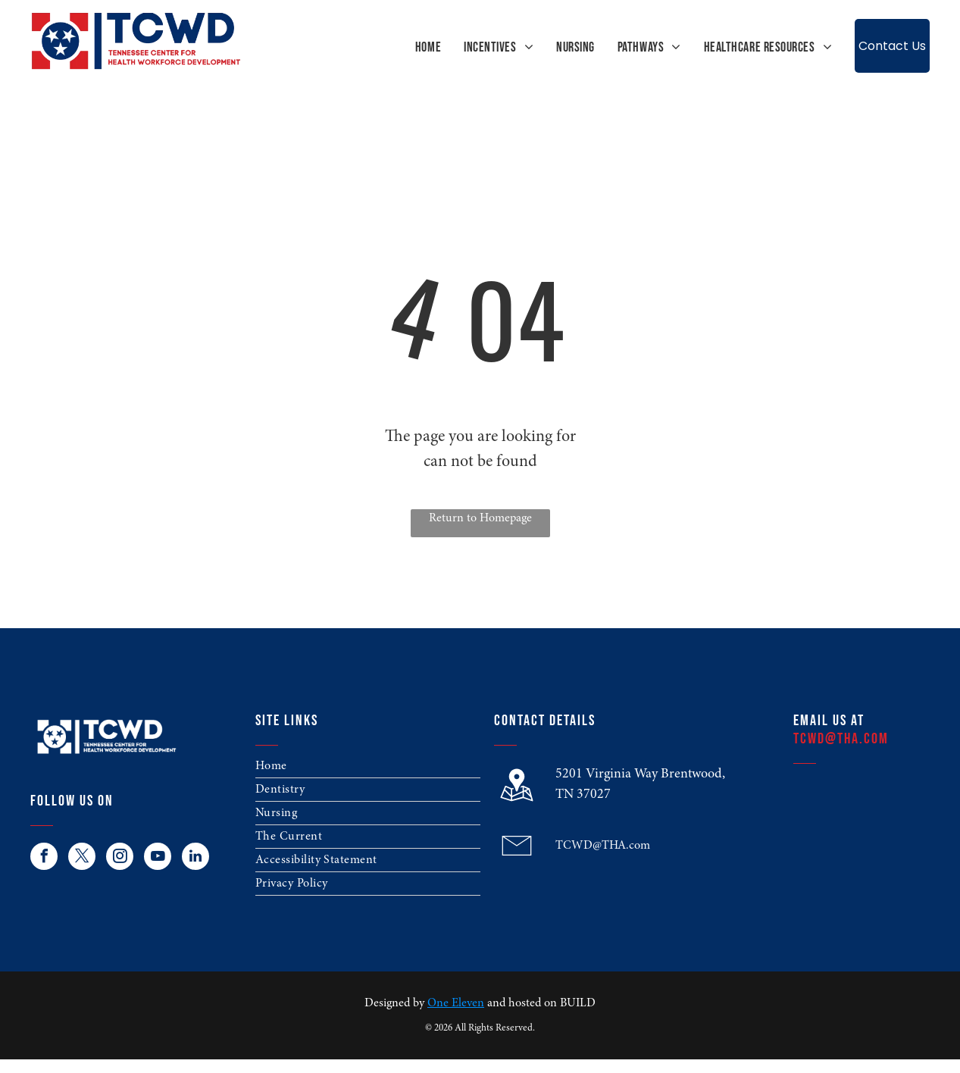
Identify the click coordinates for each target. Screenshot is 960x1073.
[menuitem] (416, 47)
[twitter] (81, 858)
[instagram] (119, 858)
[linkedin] (195, 858)
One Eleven (455, 1003)
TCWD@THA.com (602, 846)
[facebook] (44, 858)
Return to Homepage (480, 518)
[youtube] (157, 858)
